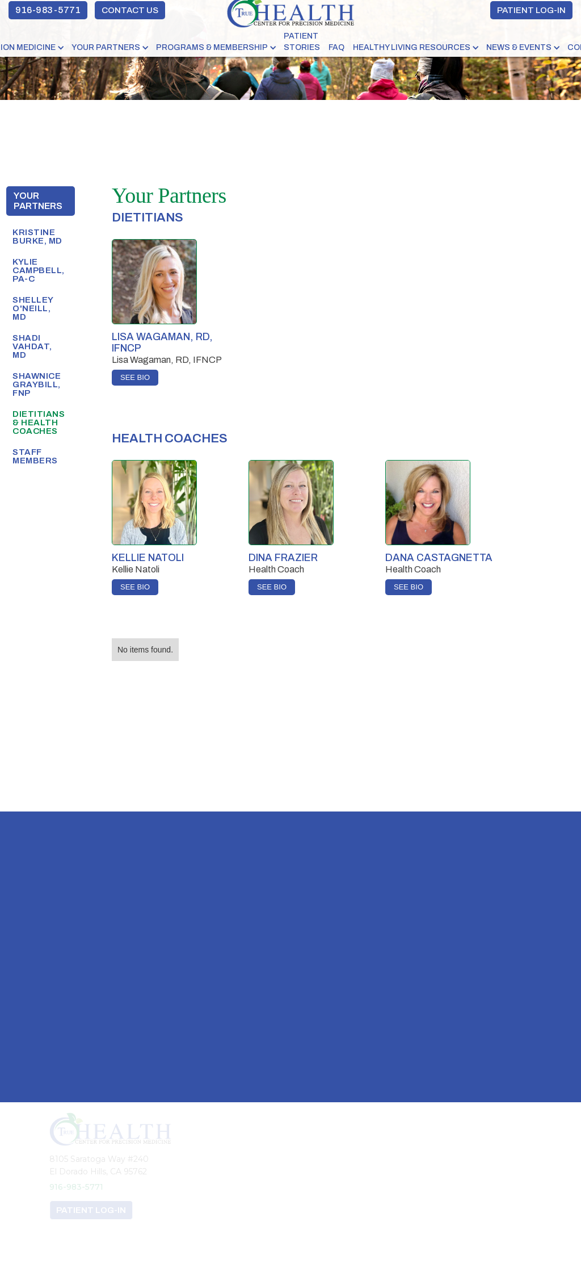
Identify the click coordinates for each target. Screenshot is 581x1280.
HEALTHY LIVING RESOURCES (411, 47)
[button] (111, 47)
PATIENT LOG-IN (531, 10)
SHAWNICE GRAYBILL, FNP (36, 384)
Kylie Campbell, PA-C (38, 270)
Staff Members (35, 456)
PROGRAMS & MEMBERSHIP (212, 47)
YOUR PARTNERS (105, 47)
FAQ (336, 47)
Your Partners (38, 201)
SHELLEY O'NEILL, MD (32, 308)
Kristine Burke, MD (37, 236)
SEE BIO (135, 377)
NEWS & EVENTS (518, 47)
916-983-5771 (48, 10)
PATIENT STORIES (302, 42)
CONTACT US (130, 10)
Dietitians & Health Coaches (38, 422)
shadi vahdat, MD (32, 346)
